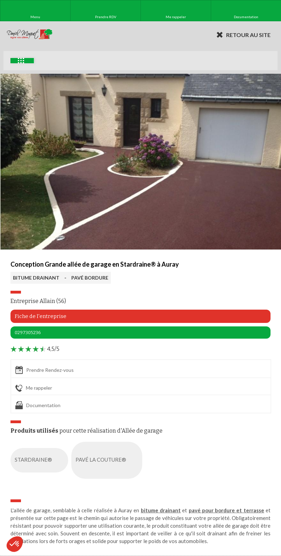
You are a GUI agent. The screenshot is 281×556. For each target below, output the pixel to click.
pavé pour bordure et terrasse (226, 510)
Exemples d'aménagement (21, 60)
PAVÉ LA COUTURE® (108, 460)
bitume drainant (161, 510)
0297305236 (28, 332)
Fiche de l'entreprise (40, 316)
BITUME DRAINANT (36, 278)
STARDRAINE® (41, 460)
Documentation (37, 405)
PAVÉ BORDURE (89, 278)
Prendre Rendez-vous (44, 370)
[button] (14, 544)
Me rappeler (33, 388)
